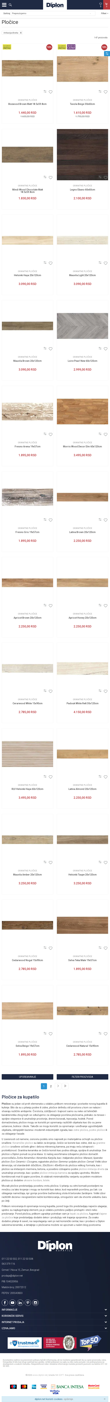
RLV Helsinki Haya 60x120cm (27, 789)
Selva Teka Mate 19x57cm (82, 960)
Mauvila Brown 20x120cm (27, 361)
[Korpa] (106, 8)
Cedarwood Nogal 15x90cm (27, 960)
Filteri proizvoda (82, 1077)
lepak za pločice (79, 1213)
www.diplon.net (40, 1375)
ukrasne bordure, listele (37, 1180)
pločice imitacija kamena (53, 1172)
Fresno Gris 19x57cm (27, 532)
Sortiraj (6, 13)
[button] (10, 5)
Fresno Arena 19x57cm (28, 446)
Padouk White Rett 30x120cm (83, 703)
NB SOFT (59, 1375)
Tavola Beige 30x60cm (82, 104)
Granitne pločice (27, 100)
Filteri (104, 13)
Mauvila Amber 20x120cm (27, 874)
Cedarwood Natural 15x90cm (82, 1046)
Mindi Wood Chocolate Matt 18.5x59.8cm (27, 190)
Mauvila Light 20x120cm (82, 275)
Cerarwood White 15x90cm (28, 703)
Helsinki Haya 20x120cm (27, 275)
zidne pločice (80, 1130)
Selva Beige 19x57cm (28, 1046)
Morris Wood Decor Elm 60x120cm (82, 446)
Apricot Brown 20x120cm (28, 618)
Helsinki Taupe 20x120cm (82, 874)
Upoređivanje (27, 1077)
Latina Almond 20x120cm (82, 789)
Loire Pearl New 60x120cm (82, 361)
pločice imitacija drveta (91, 1169)
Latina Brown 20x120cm (82, 532)
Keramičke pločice (23, 1142)
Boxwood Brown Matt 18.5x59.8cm (27, 104)
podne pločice (97, 1130)
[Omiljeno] (100, 5)
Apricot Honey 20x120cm (83, 618)
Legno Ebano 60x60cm (82, 189)
